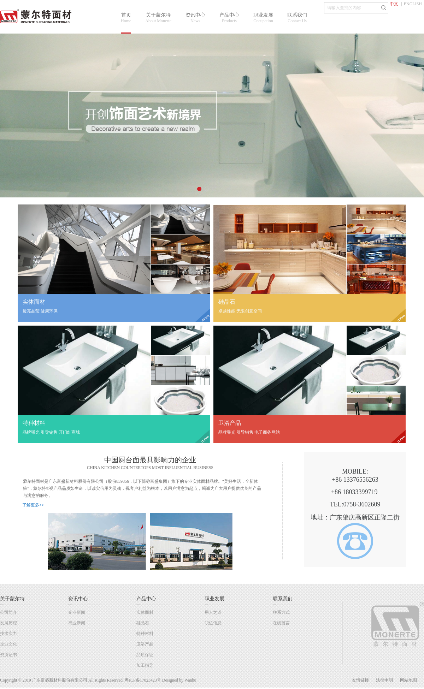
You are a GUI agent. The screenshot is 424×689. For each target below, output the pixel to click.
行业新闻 (76, 622)
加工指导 (144, 665)
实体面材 (144, 612)
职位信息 (213, 622)
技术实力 (8, 633)
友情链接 (360, 680)
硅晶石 (142, 622)
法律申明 (384, 680)
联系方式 (281, 612)
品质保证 (144, 654)
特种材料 (144, 633)
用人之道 (213, 612)
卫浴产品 (144, 644)
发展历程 (8, 622)
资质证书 (8, 654)
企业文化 (8, 644)
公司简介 (8, 612)
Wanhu (190, 680)
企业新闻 (76, 612)
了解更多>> (33, 505)
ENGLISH (413, 3)
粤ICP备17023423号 (143, 680)
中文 (394, 3)
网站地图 (408, 680)
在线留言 (281, 622)
